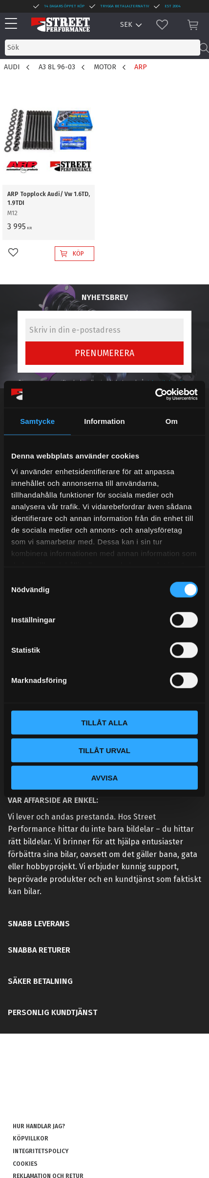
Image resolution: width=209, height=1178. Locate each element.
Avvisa (104, 778)
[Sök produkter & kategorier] (102, 48)
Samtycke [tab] (37, 421)
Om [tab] (172, 421)
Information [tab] (104, 421)
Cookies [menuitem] (25, 1163)
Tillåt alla (104, 723)
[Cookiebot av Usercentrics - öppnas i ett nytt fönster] (155, 394)
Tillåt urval (104, 750)
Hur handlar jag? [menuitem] (39, 1126)
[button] (13, 24)
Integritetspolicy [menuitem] (40, 1151)
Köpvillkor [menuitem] (30, 1138)
